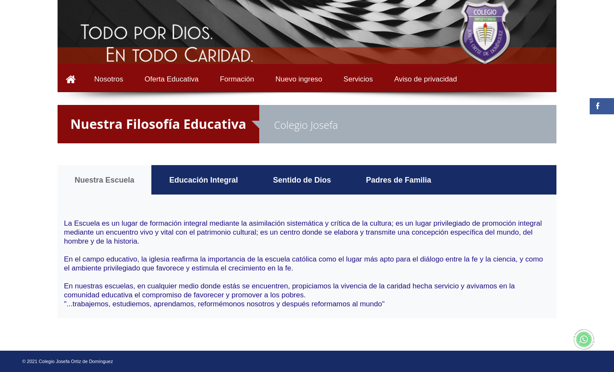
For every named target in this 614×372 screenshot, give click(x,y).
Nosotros (108, 79)
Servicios (358, 79)
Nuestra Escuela (104, 180)
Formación (237, 79)
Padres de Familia (398, 180)
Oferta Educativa (172, 79)
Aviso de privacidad (425, 79)
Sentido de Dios (302, 180)
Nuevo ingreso (298, 79)
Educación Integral (203, 180)
